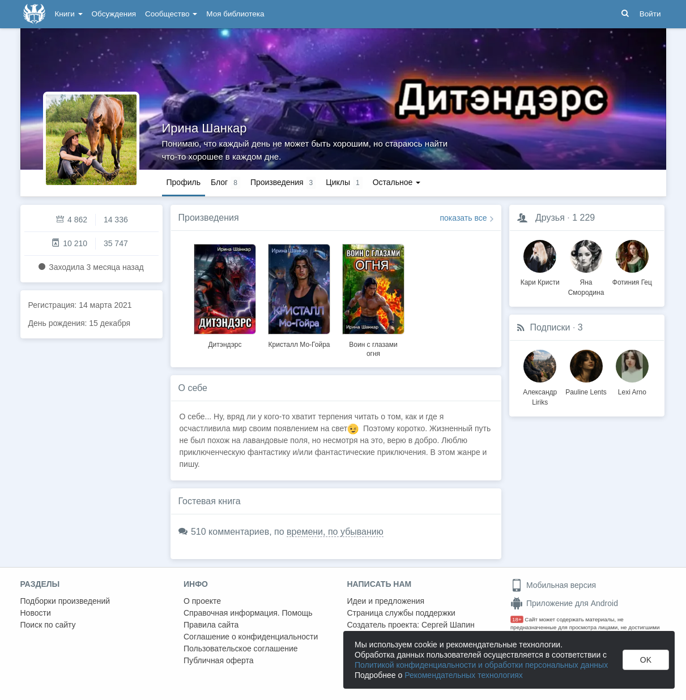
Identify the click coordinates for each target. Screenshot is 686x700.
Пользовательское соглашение (241, 648)
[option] (225, 294)
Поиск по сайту (48, 624)
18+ (517, 619)
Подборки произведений (65, 600)
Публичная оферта (219, 660)
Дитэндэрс (224, 345)
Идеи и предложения (386, 600)
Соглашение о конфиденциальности (251, 636)
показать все (463, 217)
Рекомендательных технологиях (463, 675)
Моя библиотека (235, 14)
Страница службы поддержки (401, 612)
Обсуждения (114, 14)
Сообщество (171, 14)
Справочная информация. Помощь (248, 612)
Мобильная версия (553, 585)
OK (645, 659)
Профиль (184, 182)
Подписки (550, 327)
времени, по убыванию (335, 531)
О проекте (202, 600)
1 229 (583, 217)
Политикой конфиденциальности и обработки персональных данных (481, 664)
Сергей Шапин (448, 624)
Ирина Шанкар (204, 128)
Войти (650, 14)
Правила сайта (211, 624)
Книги (69, 14)
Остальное (397, 182)
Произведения (208, 217)
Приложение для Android (564, 603)
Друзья (550, 217)
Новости (35, 612)
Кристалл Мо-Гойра (299, 345)
